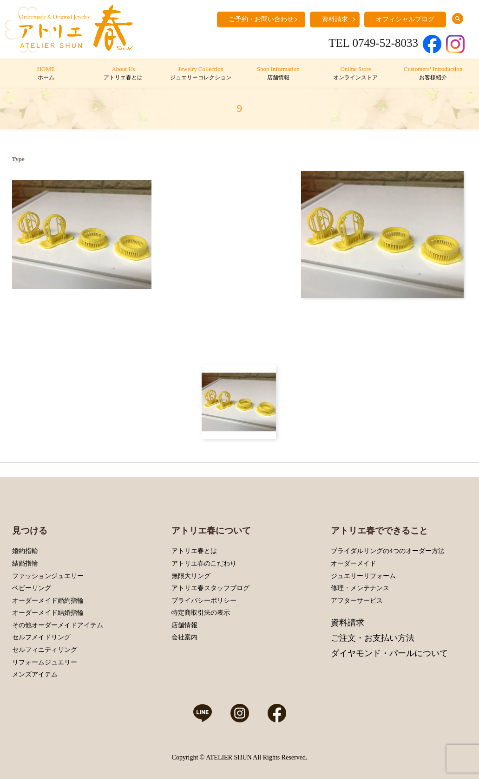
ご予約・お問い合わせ (261, 19)
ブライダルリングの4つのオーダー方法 (388, 550)
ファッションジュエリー (48, 576)
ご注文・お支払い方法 (372, 638)
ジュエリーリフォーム (363, 576)
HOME (45, 73)
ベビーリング (31, 588)
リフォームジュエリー (44, 662)
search (458, 19)
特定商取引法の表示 (200, 612)
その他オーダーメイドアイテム (57, 625)
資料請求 (335, 19)
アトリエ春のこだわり (203, 563)
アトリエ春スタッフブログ (210, 588)
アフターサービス (357, 600)
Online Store (355, 73)
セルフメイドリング (41, 637)
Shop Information (278, 73)
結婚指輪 (25, 563)
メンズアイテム (35, 674)
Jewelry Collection (200, 73)
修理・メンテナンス (360, 588)
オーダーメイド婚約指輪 (48, 600)
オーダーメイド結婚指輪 (48, 612)
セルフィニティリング (44, 649)
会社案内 (184, 637)
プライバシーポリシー (203, 600)
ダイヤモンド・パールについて (389, 653)
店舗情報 (184, 625)
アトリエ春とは (194, 550)
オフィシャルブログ (405, 19)
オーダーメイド (353, 563)
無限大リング (190, 576)
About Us (123, 73)
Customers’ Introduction (432, 73)
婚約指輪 (25, 550)
